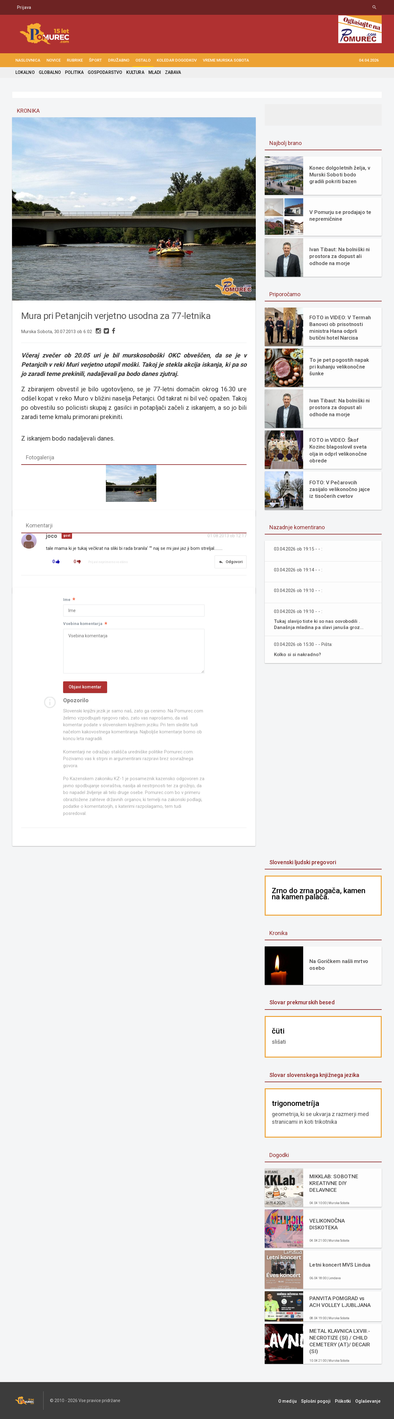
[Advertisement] (323, 761)
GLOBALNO (49, 72)
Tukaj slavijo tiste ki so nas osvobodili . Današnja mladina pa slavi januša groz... (319, 624)
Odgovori (230, 562)
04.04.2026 (369, 60)
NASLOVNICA (27, 60)
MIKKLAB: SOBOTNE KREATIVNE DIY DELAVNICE (333, 1183)
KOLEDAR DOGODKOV (177, 60)
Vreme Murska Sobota (226, 60)
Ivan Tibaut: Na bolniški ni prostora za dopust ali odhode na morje (339, 256)
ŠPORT (95, 60)
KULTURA (134, 72)
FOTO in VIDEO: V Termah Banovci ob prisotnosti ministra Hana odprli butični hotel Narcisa (339, 327)
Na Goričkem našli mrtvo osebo (338, 964)
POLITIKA (74, 72)
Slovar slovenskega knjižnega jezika (313, 1075)
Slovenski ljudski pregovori (302, 862)
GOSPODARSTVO (104, 72)
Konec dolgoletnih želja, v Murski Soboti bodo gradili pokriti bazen (339, 174)
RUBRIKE (75, 60)
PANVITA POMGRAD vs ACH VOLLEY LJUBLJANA (339, 1301)
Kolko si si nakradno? (298, 654)
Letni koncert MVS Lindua (339, 1265)
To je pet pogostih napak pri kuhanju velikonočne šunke (338, 367)
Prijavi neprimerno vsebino (108, 562)
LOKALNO (24, 72)
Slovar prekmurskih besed (301, 1002)
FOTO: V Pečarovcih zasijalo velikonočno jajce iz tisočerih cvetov (339, 489)
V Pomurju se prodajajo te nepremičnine (339, 215)
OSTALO (143, 60)
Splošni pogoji (320, 1400)
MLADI (153, 72)
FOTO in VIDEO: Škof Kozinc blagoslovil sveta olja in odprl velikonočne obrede (337, 450)
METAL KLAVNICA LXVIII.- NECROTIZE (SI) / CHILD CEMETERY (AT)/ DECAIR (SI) (339, 1341)
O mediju (293, 1400)
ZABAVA (172, 72)
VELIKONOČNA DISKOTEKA (326, 1224)
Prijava (24, 7)
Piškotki (346, 1400)
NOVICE (53, 60)
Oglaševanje (369, 1400)
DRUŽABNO (118, 60)
